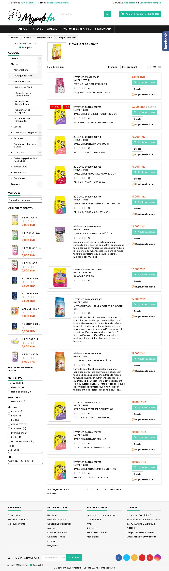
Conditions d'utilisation (59, 523)
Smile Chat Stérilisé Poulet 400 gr (95, 114)
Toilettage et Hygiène (25, 132)
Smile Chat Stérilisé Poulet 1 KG (93, 409)
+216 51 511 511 (28, 2)
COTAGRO (18, 428)
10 (105, 489)
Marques (14, 193)
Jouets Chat (20, 166)
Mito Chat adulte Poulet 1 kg (92, 360)
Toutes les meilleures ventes (21, 369)
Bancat (16, 411)
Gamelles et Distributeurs (22, 103)
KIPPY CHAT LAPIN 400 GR (31, 233)
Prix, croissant (136, 67)
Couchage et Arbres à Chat (25, 145)
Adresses (92, 528)
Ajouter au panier (144, 82)
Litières (17, 126)
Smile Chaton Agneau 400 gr (91, 143)
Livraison (52, 515)
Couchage (19, 178)
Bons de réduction (97, 532)
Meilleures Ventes (20, 208)
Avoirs (90, 523)
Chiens (22, 29)
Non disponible (22, 391)
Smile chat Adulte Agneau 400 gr (94, 173)
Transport (19, 152)
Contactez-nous (56, 536)
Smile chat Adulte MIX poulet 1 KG (94, 469)
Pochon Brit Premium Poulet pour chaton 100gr (31, 293)
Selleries (18, 138)
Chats (37, 29)
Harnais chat (20, 172)
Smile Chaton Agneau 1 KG (89, 439)
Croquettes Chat (24, 75)
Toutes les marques (76, 29)
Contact (133, 507)
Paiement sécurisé (57, 532)
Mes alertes (93, 536)
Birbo (16, 415)
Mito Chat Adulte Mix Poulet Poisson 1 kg (98, 307)
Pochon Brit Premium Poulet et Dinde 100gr (31, 324)
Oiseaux (52, 29)
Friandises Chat (23, 87)
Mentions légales (56, 519)
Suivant (116, 489)
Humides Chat (23, 81)
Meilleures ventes (17, 523)
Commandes (94, 519)
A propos (52, 528)
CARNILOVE (19, 424)
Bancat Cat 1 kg (83, 276)
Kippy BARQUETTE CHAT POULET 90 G (31, 339)
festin (16, 437)
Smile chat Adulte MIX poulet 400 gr (96, 203)
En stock (17, 387)
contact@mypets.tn (58, 2)
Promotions (103, 29)
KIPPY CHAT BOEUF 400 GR (31, 263)
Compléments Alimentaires (23, 94)
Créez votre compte (150, 2)
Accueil (13, 53)
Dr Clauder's (19, 432)
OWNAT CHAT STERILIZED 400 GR (92, 233)
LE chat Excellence (22, 441)
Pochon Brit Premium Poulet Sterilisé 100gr (31, 278)
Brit (15, 420)
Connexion (129, 2)
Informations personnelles (101, 515)
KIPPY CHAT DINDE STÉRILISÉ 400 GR (31, 354)
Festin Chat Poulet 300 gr (90, 84)
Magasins (52, 545)
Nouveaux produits (18, 519)
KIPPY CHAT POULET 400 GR (31, 217)
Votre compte (97, 507)
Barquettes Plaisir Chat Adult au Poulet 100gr (31, 308)
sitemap (51, 541)
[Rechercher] (84, 14)
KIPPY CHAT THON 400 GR (31, 248)
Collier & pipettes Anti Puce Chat (25, 159)
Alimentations (21, 69)
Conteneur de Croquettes (22, 111)
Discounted (19, 401)
